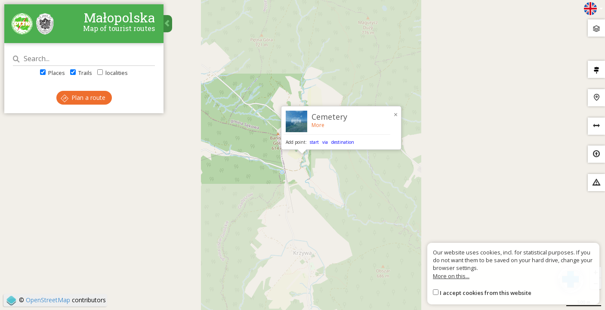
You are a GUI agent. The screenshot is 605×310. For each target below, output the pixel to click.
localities (112, 73)
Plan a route (83, 97)
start (314, 142)
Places (52, 73)
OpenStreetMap (48, 300)
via (325, 142)
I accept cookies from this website (485, 293)
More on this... (451, 276)
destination (342, 142)
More (318, 125)
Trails (81, 73)
